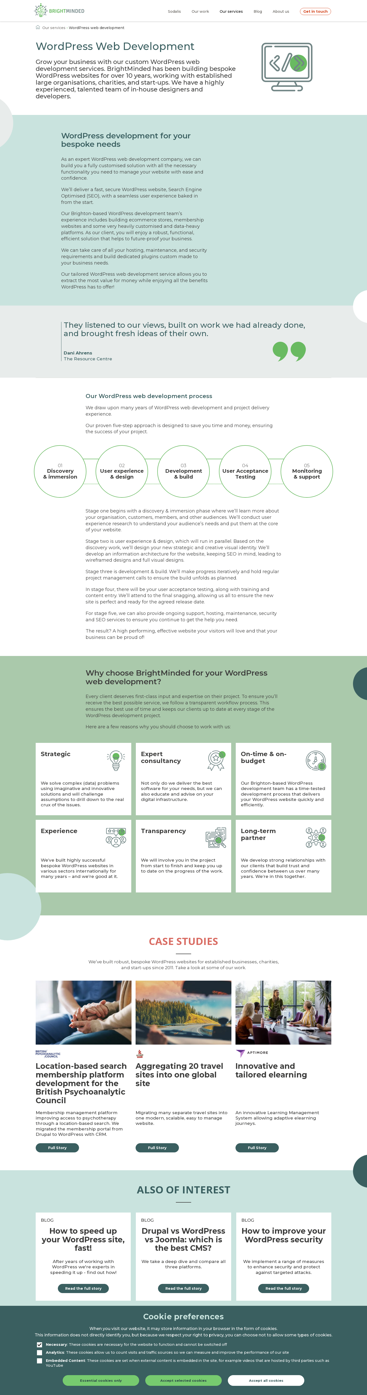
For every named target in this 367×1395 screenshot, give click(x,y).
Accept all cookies (266, 1380)
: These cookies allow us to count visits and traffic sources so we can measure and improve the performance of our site (163, 1352)
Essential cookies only (101, 1380)
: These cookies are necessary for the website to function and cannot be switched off (132, 1344)
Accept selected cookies (183, 1380)
